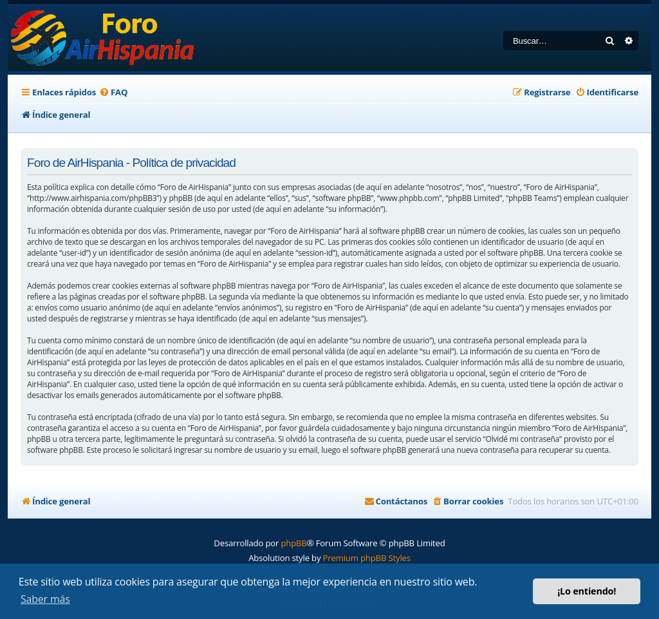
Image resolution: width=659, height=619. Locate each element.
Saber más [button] (45, 599)
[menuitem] (113, 92)
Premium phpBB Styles (367, 558)
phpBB (293, 543)
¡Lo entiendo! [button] (586, 591)
